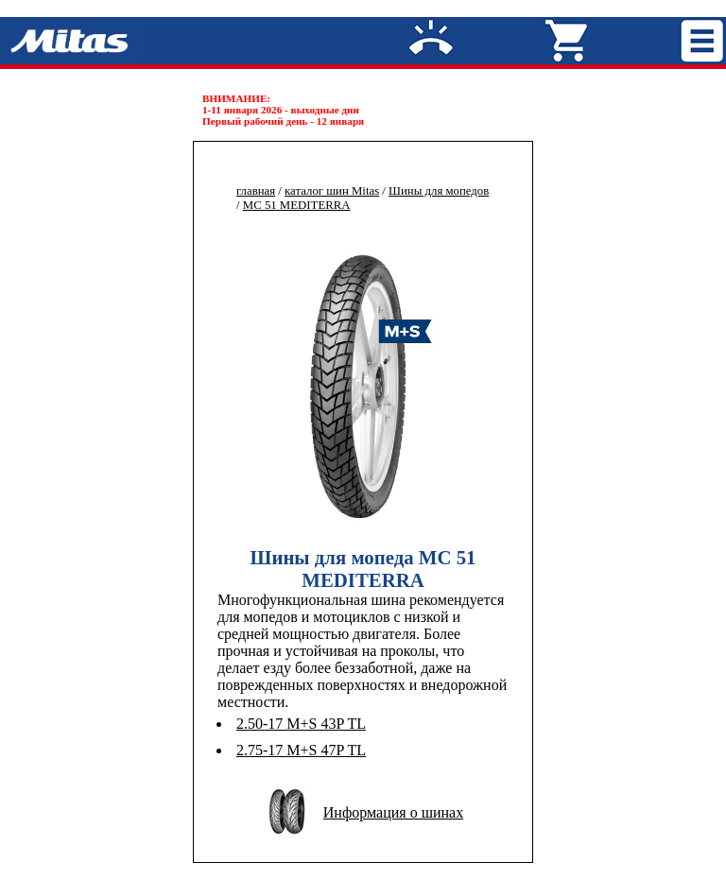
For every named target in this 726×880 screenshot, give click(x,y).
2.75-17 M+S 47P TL (301, 750)
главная (255, 191)
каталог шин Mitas (332, 191)
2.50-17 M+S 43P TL (301, 724)
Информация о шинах (393, 812)
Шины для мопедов (439, 191)
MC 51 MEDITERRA (297, 205)
